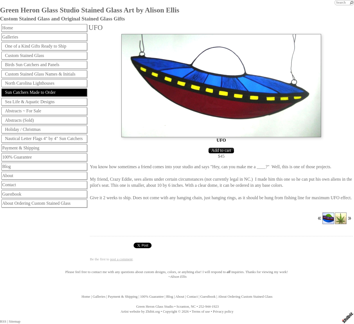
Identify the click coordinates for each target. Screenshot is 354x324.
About (7, 175)
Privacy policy (223, 311)
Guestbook (11, 194)
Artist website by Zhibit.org (140, 311)
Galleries (10, 37)
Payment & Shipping (20, 148)
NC (193, 307)
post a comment (121, 259)
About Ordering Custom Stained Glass (36, 203)
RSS (3, 321)
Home (7, 27)
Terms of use (201, 311)
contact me (99, 272)
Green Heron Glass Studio (154, 307)
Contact (9, 184)
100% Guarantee (17, 157)
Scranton (182, 307)
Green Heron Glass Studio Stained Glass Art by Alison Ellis (89, 10)
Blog (6, 166)
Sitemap (14, 321)
